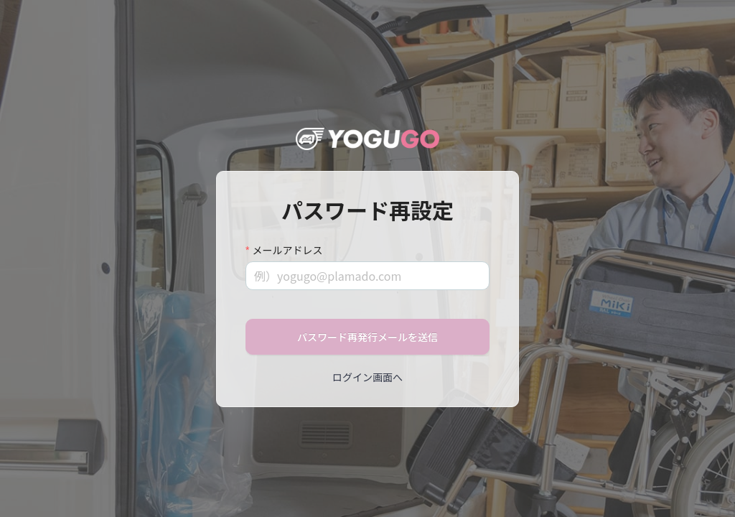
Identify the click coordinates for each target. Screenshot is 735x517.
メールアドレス (287, 250)
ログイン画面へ (367, 377)
